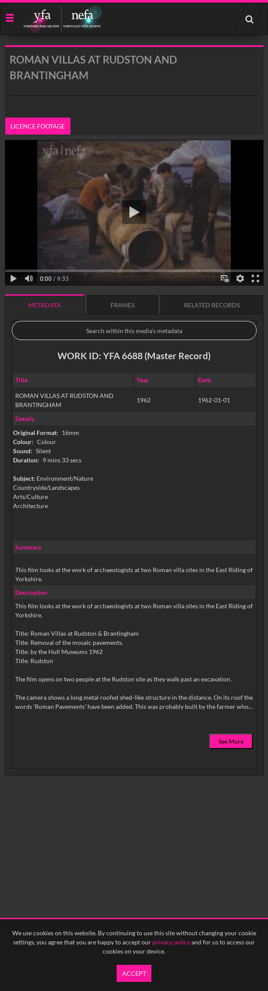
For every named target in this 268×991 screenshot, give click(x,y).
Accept (134, 973)
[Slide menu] (9, 17)
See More (231, 741)
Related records (212, 305)
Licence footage (37, 126)
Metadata (44, 305)
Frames (122, 305)
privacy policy (171, 942)
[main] (134, 432)
